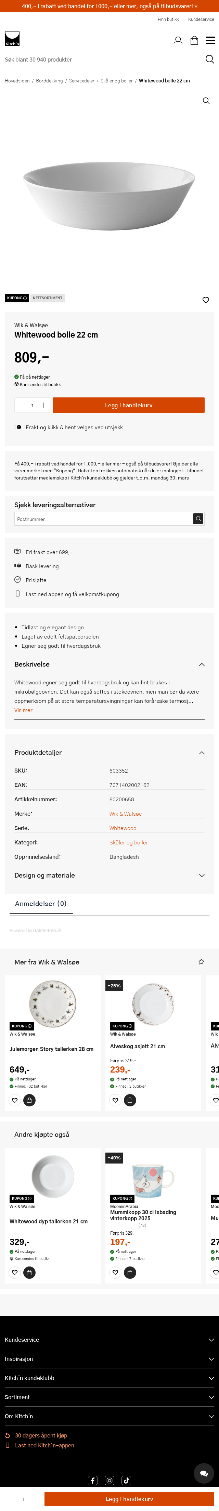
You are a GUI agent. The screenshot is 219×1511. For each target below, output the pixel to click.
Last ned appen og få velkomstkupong (72, 594)
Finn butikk (168, 19)
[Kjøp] (29, 1100)
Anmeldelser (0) (41, 903)
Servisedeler (81, 80)
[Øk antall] (44, 405)
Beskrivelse (32, 664)
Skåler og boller (117, 80)
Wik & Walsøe (31, 325)
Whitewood (123, 828)
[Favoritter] (15, 1100)
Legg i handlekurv (129, 405)
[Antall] (32, 405)
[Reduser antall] (21, 405)
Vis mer (23, 710)
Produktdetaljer (38, 752)
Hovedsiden (17, 80)
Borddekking (49, 80)
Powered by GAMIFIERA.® (35, 930)
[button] (201, 962)
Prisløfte (36, 580)
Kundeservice (201, 19)
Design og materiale (44, 875)
